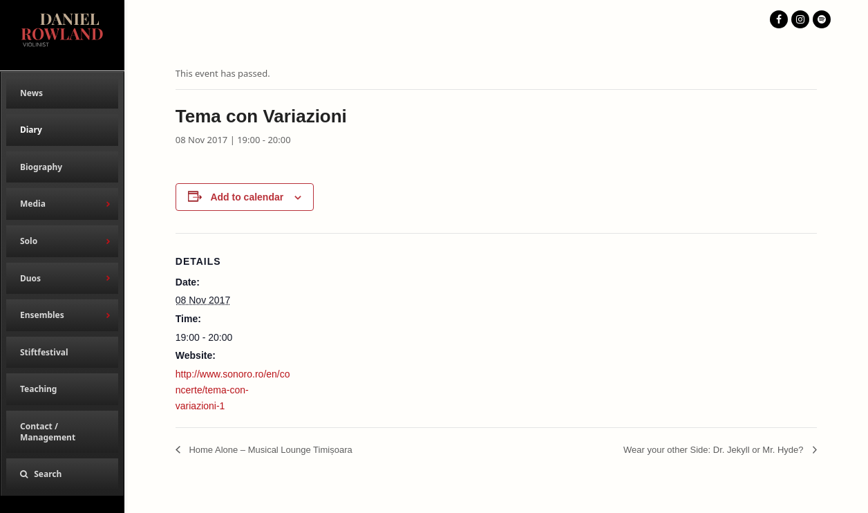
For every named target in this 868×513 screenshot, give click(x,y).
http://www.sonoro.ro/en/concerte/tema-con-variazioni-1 (233, 390)
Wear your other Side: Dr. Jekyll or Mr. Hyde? (714, 450)
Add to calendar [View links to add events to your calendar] (246, 197)
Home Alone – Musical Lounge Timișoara (269, 450)
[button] (62, 474)
